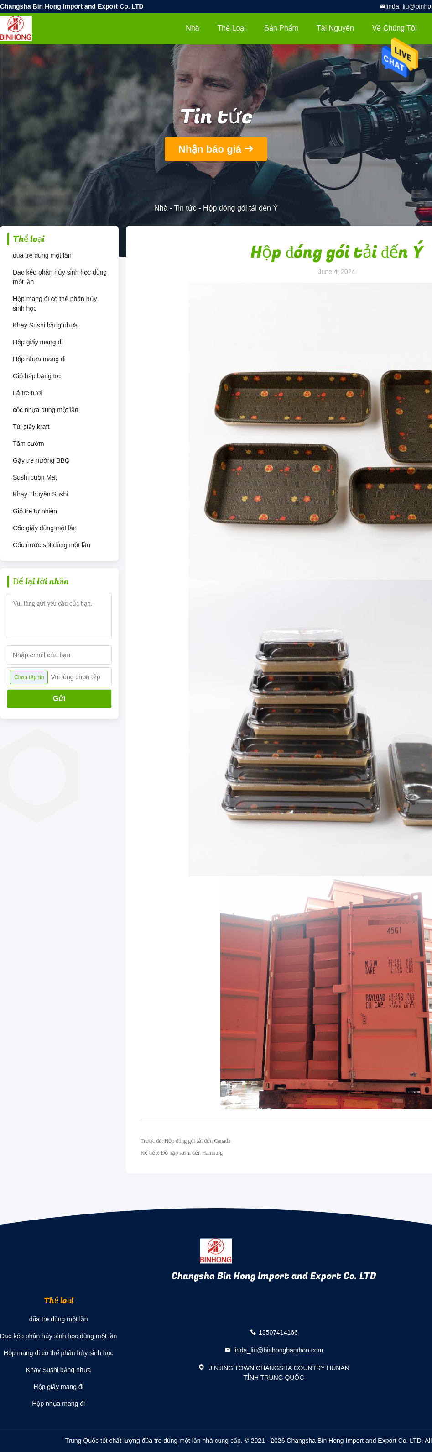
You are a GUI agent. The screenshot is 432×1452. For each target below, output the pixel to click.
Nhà (192, 28)
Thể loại (232, 28)
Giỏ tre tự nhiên (35, 511)
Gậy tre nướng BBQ (41, 460)
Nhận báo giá (209, 149)
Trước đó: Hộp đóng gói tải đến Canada (185, 1141)
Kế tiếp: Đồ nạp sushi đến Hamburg (182, 1153)
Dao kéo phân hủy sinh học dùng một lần (60, 277)
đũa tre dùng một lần (42, 255)
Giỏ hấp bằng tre (37, 376)
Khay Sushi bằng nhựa (45, 325)
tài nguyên (335, 28)
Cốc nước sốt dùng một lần (51, 545)
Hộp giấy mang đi (37, 342)
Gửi (59, 698)
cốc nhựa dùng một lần (45, 409)
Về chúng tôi (394, 28)
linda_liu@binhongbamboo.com (278, 1350)
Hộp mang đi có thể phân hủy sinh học (55, 303)
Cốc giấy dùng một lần (45, 528)
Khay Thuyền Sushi (40, 494)
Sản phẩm (281, 28)
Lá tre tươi (27, 392)
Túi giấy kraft (31, 426)
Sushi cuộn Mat (35, 477)
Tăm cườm (28, 443)
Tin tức (185, 208)
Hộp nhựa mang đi (39, 359)
